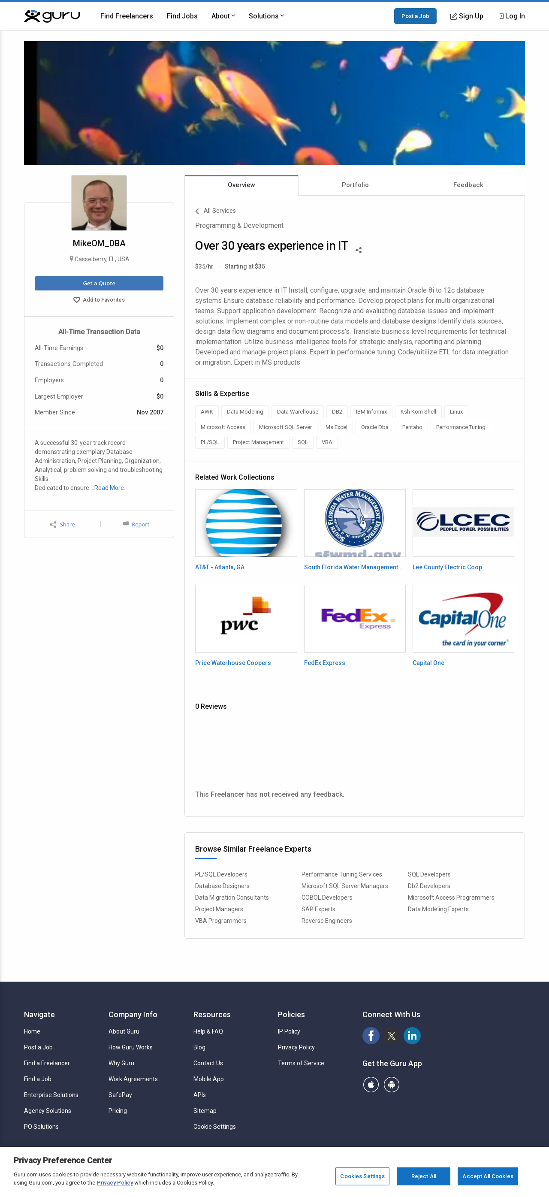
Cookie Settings (214, 1126)
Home (32, 1031)
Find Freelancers (126, 16)
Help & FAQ (208, 1031)
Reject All (423, 1176)
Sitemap (205, 1110)
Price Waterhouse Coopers (233, 662)
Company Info (133, 1014)
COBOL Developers (327, 897)
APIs (199, 1094)
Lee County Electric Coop (447, 567)
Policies (291, 1014)
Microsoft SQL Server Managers (345, 886)
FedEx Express (324, 662)
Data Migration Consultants (232, 897)
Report (136, 524)
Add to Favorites (99, 301)
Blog (199, 1047)
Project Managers (219, 909)
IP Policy (289, 1031)
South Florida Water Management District (355, 567)
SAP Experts (318, 909)
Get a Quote (99, 283)
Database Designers (222, 886)
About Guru (124, 1031)
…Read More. (107, 487)
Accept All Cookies (487, 1176)
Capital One (428, 662)
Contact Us (208, 1063)
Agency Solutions (47, 1110)
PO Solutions (41, 1126)
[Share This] (358, 249)
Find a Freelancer (47, 1063)
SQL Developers (429, 874)
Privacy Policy (296, 1047)
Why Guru (121, 1063)
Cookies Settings (362, 1176)
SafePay (120, 1094)
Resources (212, 1014)
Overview (241, 185)
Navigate (39, 1014)
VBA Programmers (221, 920)
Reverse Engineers (327, 920)
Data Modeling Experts (438, 909)
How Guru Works (131, 1047)
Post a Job (415, 15)
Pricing (118, 1110)
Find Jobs (182, 16)
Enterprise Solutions (51, 1094)
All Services (215, 211)
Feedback (468, 185)
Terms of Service (301, 1063)
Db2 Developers (429, 886)
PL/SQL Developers (221, 874)
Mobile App (208, 1079)
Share (62, 524)
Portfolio (355, 185)
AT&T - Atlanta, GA (219, 567)
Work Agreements (133, 1079)
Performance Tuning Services (342, 874)
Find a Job (37, 1079)
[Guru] (52, 16)
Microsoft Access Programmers (451, 897)
